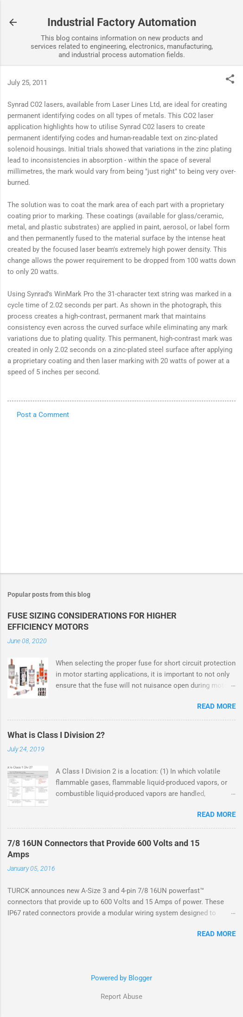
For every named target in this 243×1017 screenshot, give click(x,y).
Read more (216, 706)
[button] (230, 79)
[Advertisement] (121, 493)
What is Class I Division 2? (56, 735)
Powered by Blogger (121, 978)
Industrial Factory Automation (121, 22)
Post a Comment (43, 415)
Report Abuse (121, 996)
